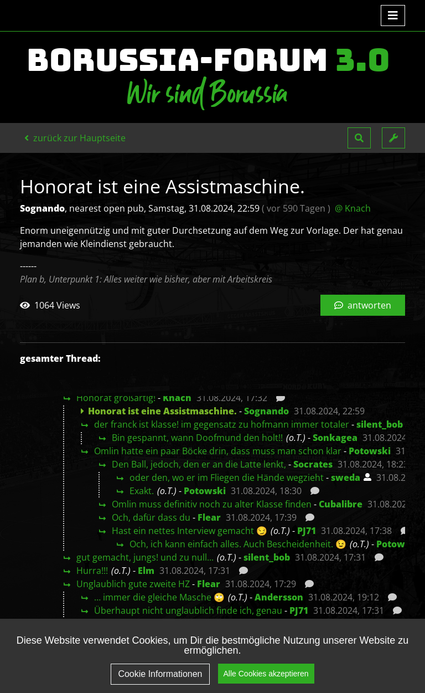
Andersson (279, 597)
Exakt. (141, 491)
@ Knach (353, 208)
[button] (359, 137)
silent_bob (379, 424)
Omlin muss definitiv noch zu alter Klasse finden (212, 504)
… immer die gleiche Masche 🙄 (159, 597)
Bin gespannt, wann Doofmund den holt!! (197, 438)
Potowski (370, 451)
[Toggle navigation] (393, 15)
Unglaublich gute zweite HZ (133, 584)
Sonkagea (335, 438)
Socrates (313, 464)
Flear (209, 517)
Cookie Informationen (160, 678)
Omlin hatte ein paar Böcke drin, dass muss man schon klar (218, 451)
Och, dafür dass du (151, 517)
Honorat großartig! (116, 398)
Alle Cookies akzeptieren (266, 677)
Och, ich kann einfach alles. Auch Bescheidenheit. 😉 (238, 544)
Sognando (266, 411)
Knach (177, 398)
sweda (345, 477)
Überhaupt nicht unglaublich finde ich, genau (188, 610)
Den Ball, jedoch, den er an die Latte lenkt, (199, 464)
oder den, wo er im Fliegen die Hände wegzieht (226, 477)
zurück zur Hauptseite (75, 138)
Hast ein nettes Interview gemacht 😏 (189, 531)
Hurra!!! (92, 570)
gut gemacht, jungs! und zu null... (145, 557)
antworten (362, 305)
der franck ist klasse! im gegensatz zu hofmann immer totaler (221, 424)
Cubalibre (340, 504)
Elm (146, 570)
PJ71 (306, 531)
